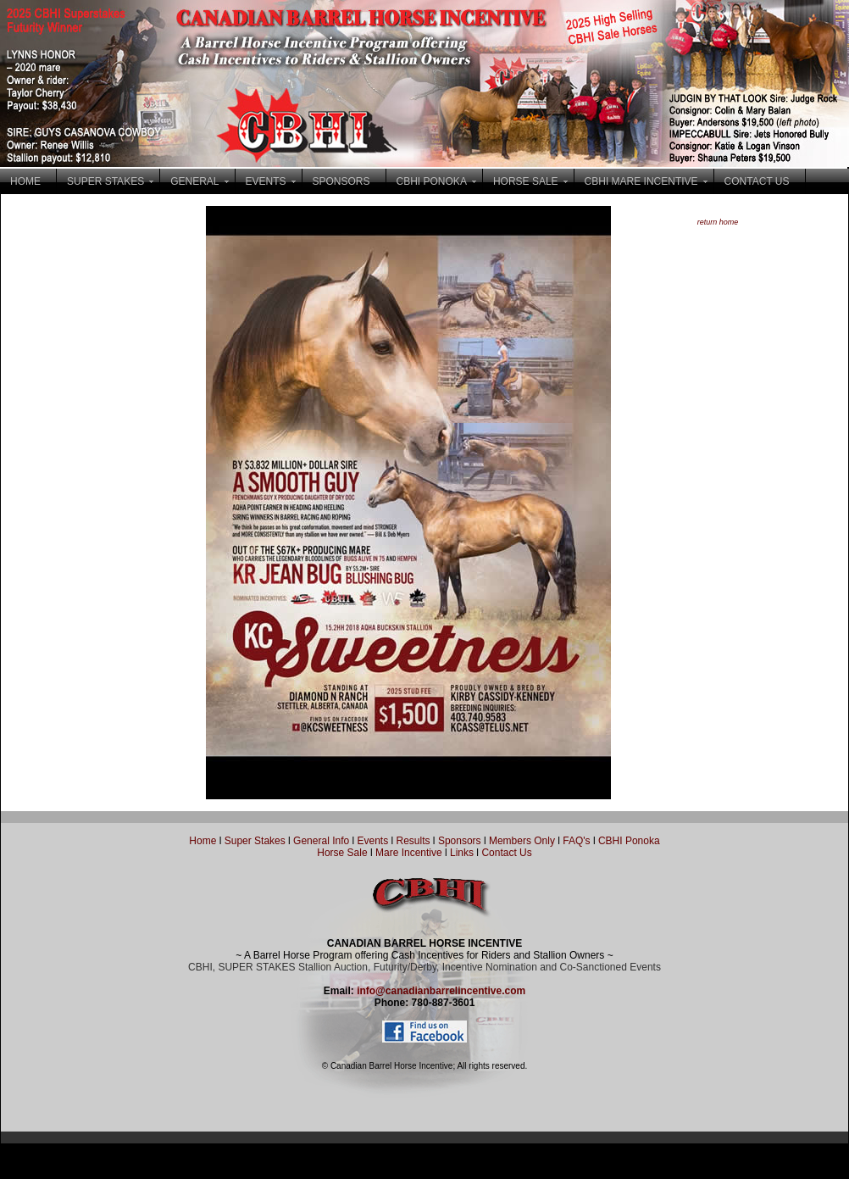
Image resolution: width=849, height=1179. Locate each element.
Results (413, 841)
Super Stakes (255, 841)
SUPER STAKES (105, 181)
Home (202, 841)
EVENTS (266, 181)
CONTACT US (757, 181)
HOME (25, 181)
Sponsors (459, 841)
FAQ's (576, 841)
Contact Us (506, 853)
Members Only (523, 841)
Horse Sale (342, 853)
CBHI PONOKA (432, 181)
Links (460, 853)
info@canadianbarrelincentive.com (441, 991)
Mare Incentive (408, 853)
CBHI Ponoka (629, 841)
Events (372, 841)
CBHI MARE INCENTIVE (641, 181)
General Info (322, 841)
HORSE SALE (525, 181)
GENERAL (194, 181)
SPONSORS (341, 181)
